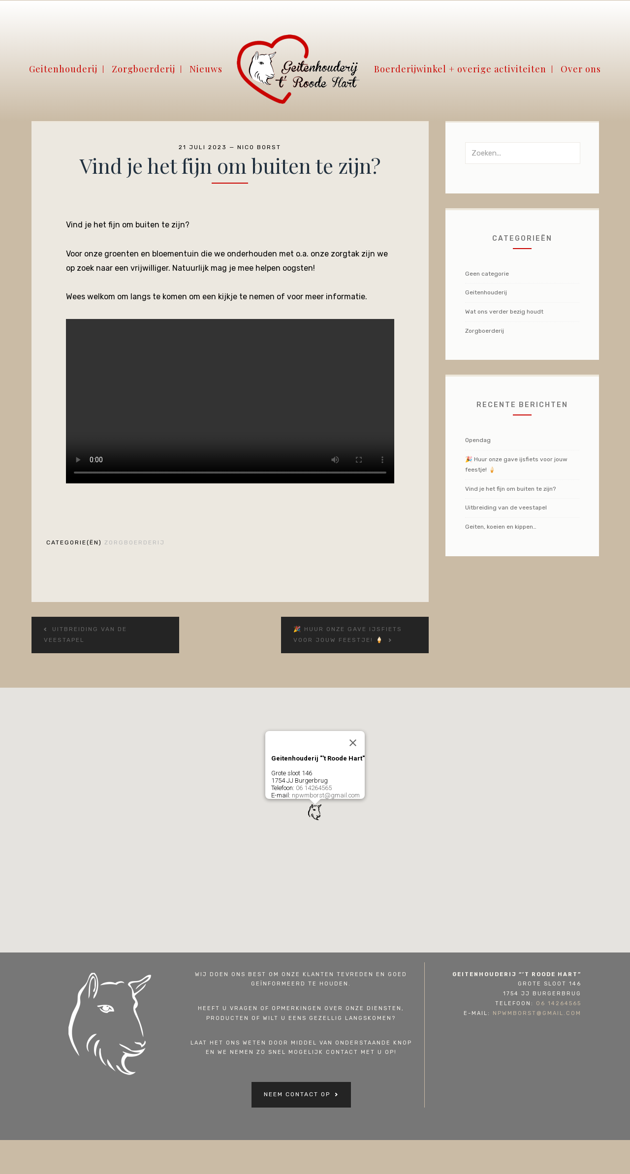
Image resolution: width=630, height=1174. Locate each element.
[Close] (353, 743)
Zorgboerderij (143, 73)
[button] (315, 812)
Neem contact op (297, 1094)
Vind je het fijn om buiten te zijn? (510, 488)
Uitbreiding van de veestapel (506, 507)
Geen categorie (487, 273)
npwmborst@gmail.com (326, 795)
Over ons (581, 73)
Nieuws (205, 73)
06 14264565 (314, 788)
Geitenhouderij (63, 73)
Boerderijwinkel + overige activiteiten (460, 73)
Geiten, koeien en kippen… (500, 526)
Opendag (478, 440)
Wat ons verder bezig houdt (504, 311)
